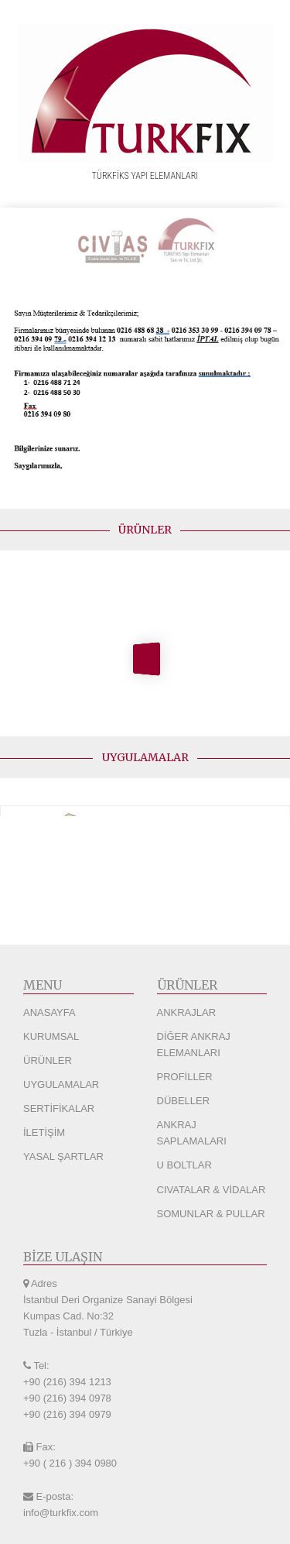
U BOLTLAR (184, 1165)
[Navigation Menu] (274, 191)
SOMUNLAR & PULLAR (211, 1214)
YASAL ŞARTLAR (63, 1156)
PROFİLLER (185, 1077)
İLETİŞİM (44, 1132)
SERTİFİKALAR (58, 1108)
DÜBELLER (183, 1101)
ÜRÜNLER (47, 1060)
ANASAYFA (49, 1012)
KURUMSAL (51, 1036)
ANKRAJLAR (187, 1012)
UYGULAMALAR (61, 1084)
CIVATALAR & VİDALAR (211, 1190)
